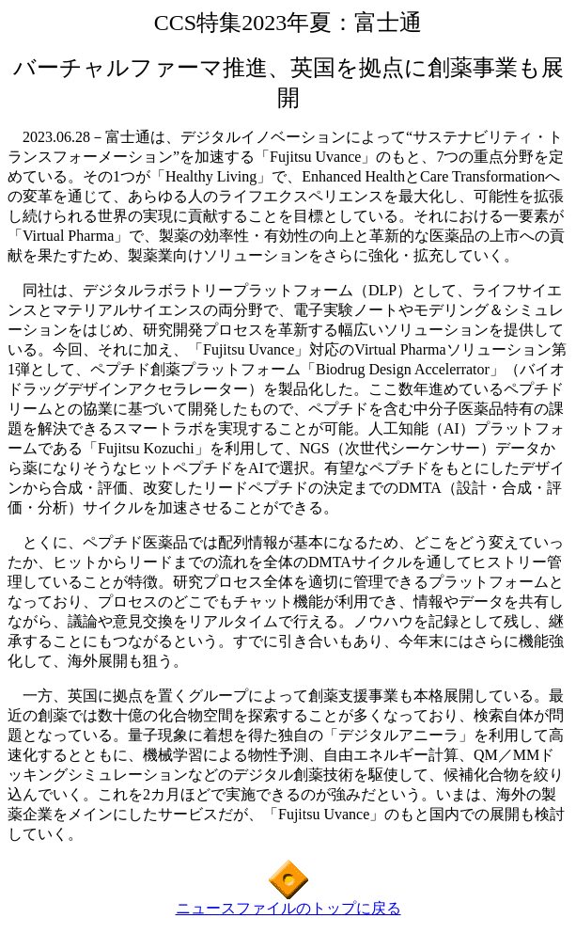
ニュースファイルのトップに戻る (288, 908)
